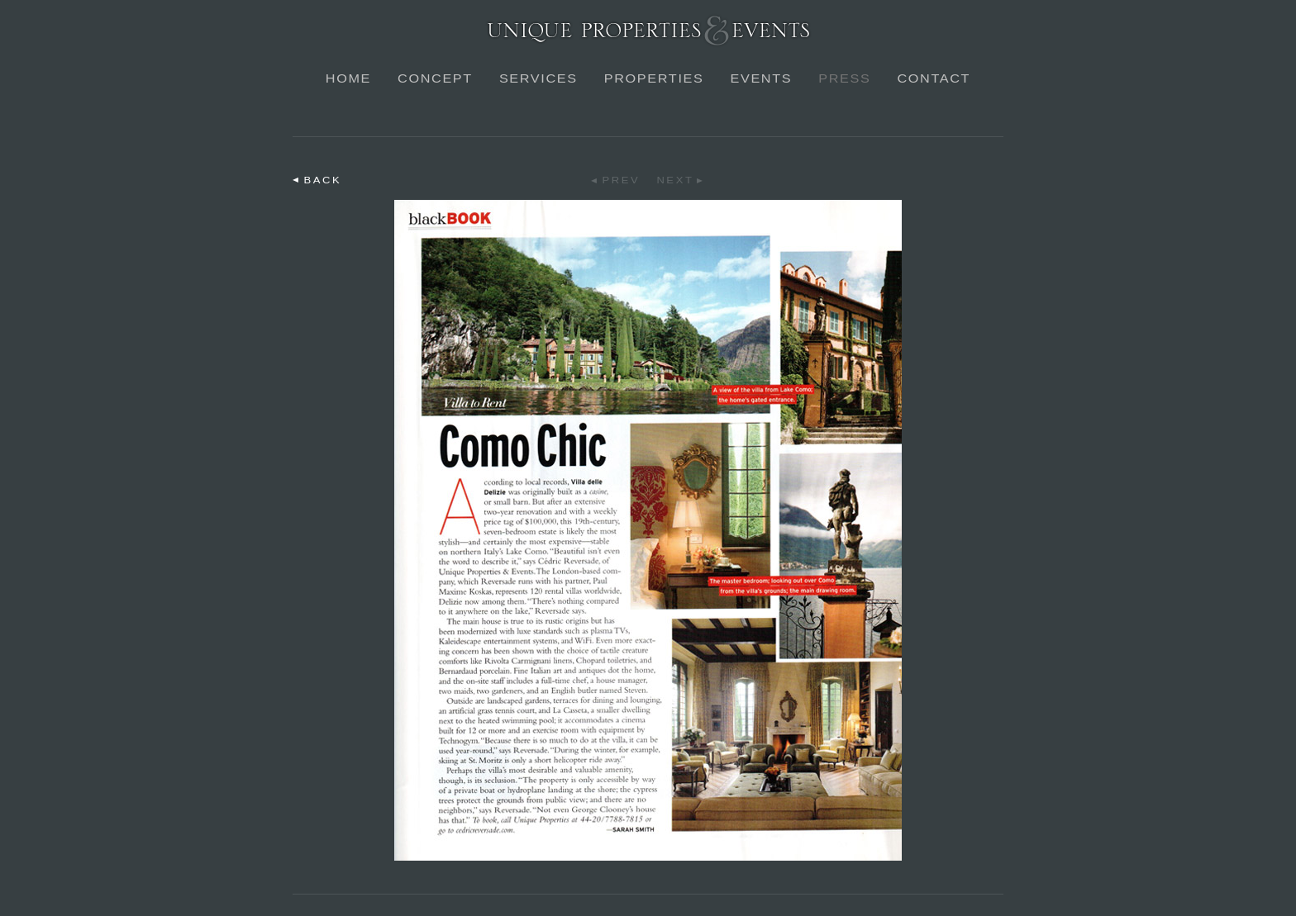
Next (674, 180)
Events (761, 78)
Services (538, 78)
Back (323, 180)
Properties (654, 78)
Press (844, 78)
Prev (622, 180)
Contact (933, 78)
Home (348, 78)
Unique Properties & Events (648, 30)
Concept (435, 78)
